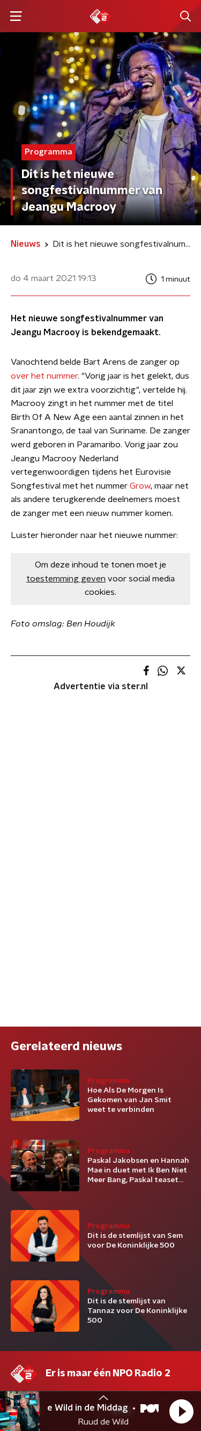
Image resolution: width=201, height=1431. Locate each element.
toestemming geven (66, 578)
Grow (140, 486)
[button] (181, 1411)
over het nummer (44, 376)
